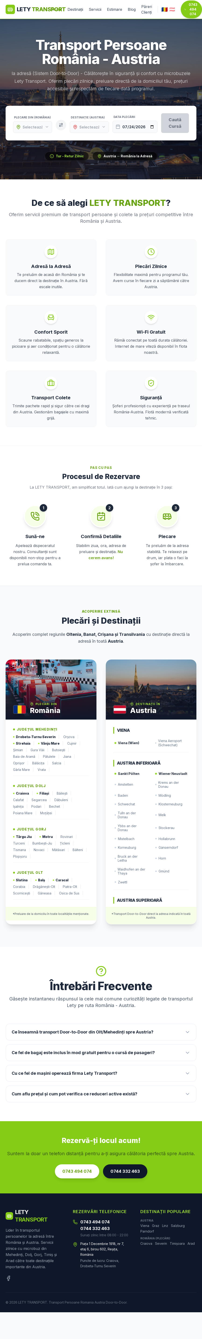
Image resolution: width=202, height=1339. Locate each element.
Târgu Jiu (24, 836)
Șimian (20, 750)
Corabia (21, 886)
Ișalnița (20, 806)
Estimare (114, 9)
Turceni (21, 843)
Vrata (44, 769)
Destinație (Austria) (88, 117)
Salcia (58, 763)
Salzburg (178, 1226)
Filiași (45, 793)
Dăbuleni (63, 800)
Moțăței (48, 813)
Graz (155, 1226)
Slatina (22, 880)
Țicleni (67, 843)
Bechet (56, 806)
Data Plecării (124, 117)
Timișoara (177, 1243)
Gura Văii (39, 750)
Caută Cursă (175, 123)
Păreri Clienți (146, 9)
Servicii (95, 9)
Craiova (23, 793)
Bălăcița (40, 763)
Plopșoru (22, 856)
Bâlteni (80, 850)
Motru (48, 836)
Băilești (64, 793)
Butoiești (60, 750)
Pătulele (51, 756)
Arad (191, 1243)
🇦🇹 (172, 9)
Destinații (75, 9)
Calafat (20, 800)
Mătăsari (60, 850)
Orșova (70, 737)
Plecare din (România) (32, 117)
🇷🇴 (164, 9)
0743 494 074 (190, 9)
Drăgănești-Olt (46, 886)
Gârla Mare (23, 769)
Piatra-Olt (72, 886)
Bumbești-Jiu (44, 843)
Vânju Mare (51, 743)
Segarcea (41, 800)
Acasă (56, 9)
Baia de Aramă (26, 756)
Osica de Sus (71, 893)
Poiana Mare (24, 813)
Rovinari (68, 836)
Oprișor (20, 763)
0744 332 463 (125, 1171)
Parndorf (147, 1231)
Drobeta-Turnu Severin (36, 737)
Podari (38, 806)
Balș (42, 880)
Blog (132, 9)
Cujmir (74, 743)
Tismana (21, 850)
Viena (144, 1226)
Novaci (41, 850)
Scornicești (23, 893)
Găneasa (46, 893)
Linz (165, 1226)
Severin (161, 1243)
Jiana (69, 756)
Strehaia (23, 743)
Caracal (62, 880)
